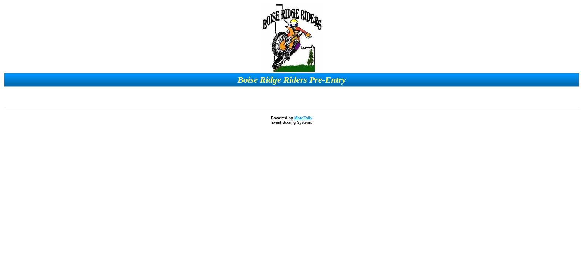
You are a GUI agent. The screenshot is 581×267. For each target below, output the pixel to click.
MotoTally (303, 118)
